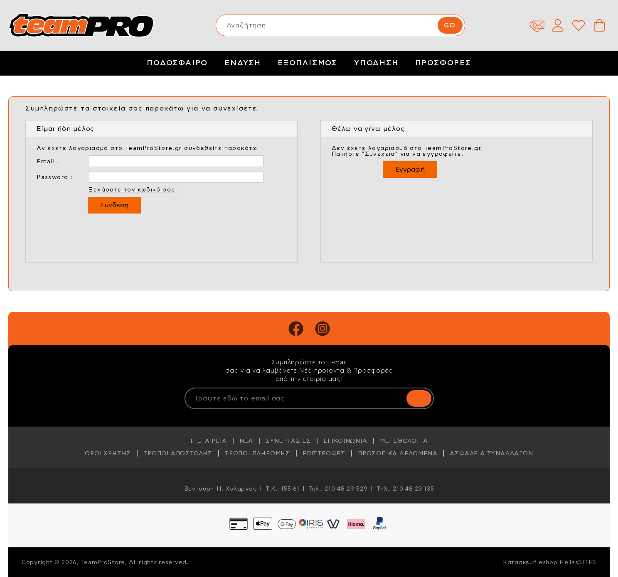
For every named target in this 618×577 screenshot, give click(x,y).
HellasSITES (577, 562)
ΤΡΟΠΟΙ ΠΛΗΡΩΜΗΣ (257, 454)
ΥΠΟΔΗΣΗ (376, 63)
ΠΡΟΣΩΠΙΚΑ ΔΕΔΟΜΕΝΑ (397, 454)
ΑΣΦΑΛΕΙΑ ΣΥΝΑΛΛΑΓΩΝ (491, 454)
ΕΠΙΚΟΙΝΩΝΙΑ (345, 441)
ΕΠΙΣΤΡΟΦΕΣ (324, 454)
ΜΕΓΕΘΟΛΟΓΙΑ (404, 441)
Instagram (322, 328)
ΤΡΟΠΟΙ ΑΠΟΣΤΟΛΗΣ (177, 454)
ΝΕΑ (246, 441)
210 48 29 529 (346, 489)
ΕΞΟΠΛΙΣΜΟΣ (307, 63)
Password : (54, 177)
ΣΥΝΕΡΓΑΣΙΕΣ (288, 441)
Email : (48, 162)
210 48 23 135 (413, 489)
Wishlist (578, 25)
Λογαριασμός (557, 25)
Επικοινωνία (537, 25)
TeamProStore (81, 25)
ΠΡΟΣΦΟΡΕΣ (443, 63)
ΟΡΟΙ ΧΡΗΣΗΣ (108, 454)
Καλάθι (599, 25)
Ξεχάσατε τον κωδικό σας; (133, 190)
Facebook (296, 328)
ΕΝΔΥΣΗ (242, 63)
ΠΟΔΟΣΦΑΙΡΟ (177, 63)
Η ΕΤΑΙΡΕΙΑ (208, 441)
